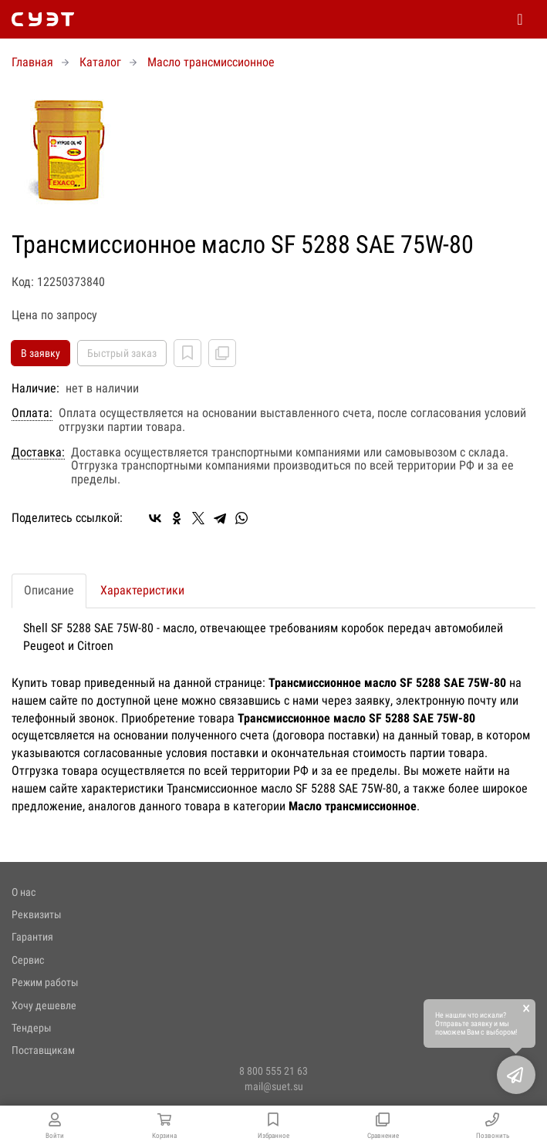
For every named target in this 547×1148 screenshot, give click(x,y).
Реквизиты (37, 914)
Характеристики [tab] (142, 590)
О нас (23, 892)
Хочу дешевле (44, 1005)
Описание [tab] (49, 590)
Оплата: (32, 413)
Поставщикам (43, 1050)
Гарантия (32, 937)
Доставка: (38, 453)
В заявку (40, 353)
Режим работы (45, 982)
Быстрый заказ (122, 353)
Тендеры (32, 1028)
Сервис (28, 960)
